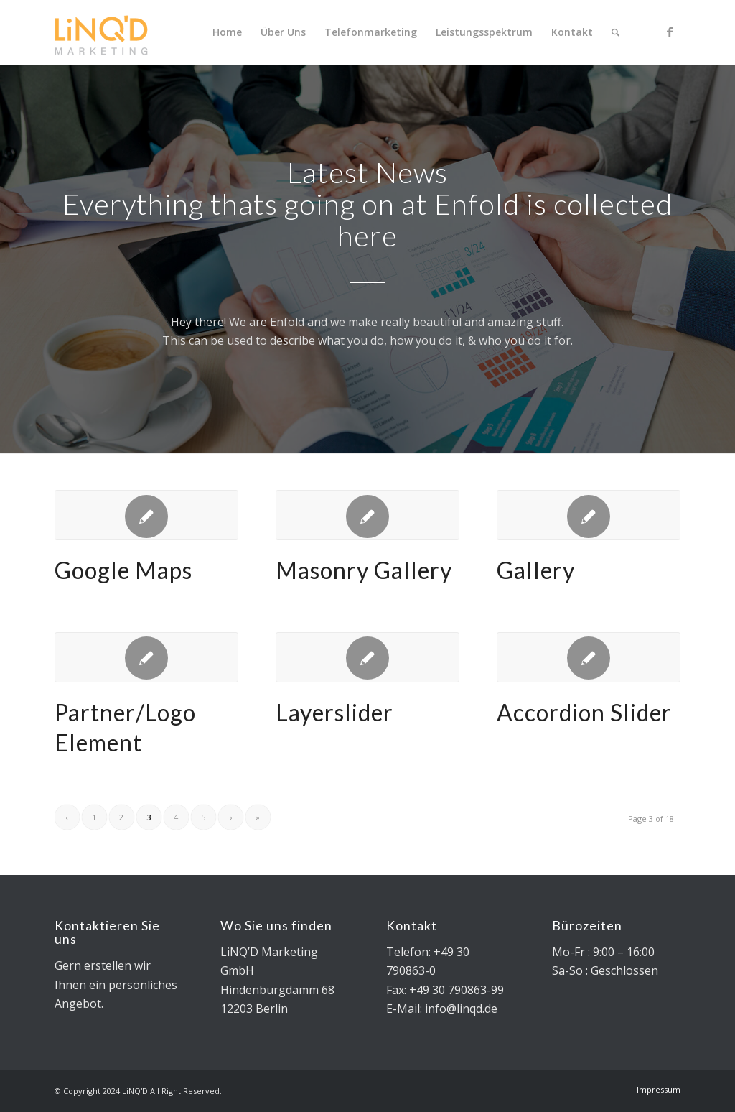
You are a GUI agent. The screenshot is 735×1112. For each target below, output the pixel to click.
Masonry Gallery (364, 570)
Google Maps (123, 570)
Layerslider (334, 712)
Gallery (536, 570)
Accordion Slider (584, 712)
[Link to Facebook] (669, 31)
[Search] (615, 32)
